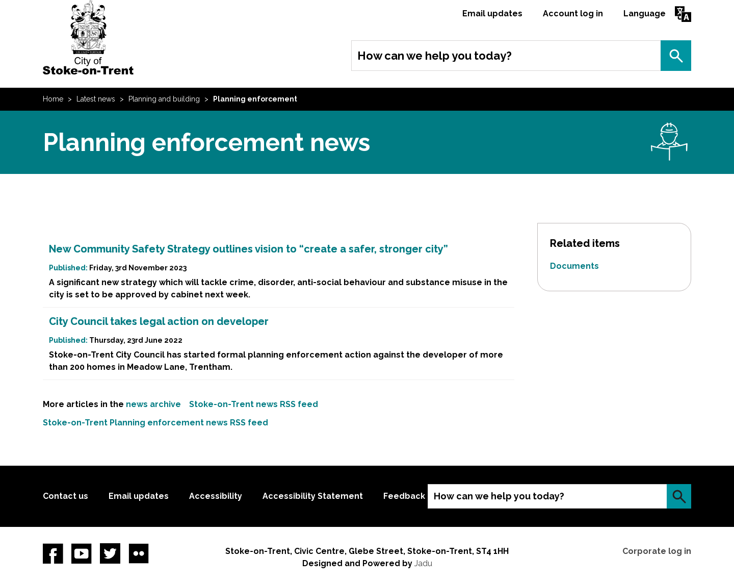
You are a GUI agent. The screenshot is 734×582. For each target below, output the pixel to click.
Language (644, 13)
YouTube (81, 553)
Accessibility (215, 496)
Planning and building (164, 99)
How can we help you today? (434, 55)
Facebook (53, 553)
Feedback (404, 496)
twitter (110, 553)
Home (53, 99)
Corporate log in (656, 551)
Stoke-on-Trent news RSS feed (253, 404)
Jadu (423, 563)
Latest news (95, 99)
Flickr (138, 553)
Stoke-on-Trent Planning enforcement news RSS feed (155, 422)
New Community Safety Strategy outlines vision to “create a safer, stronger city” (248, 249)
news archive (153, 404)
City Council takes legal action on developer (159, 321)
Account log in (573, 13)
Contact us (65, 496)
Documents (574, 266)
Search (676, 55)
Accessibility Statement (313, 496)
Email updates (492, 13)
